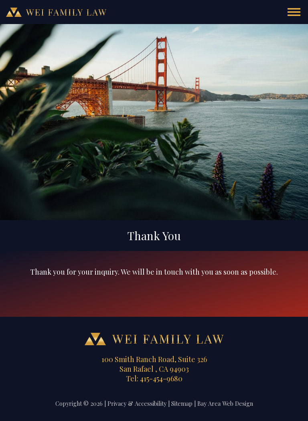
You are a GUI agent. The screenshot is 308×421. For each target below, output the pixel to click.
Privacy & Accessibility (136, 403)
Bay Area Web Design (225, 403)
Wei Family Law (56, 12)
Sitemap (181, 403)
